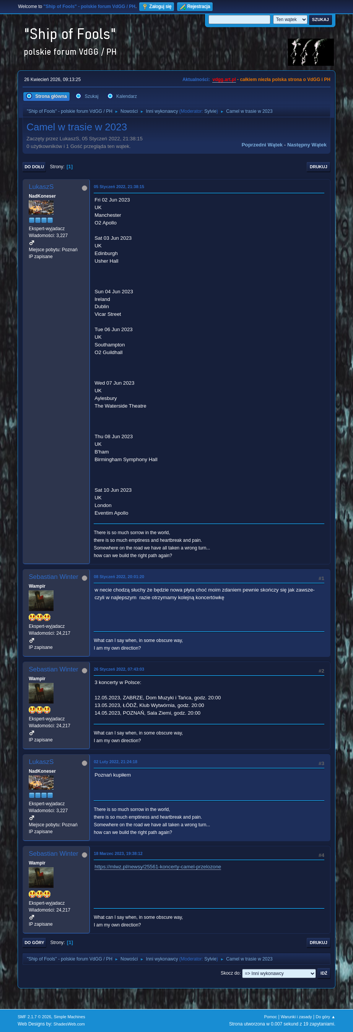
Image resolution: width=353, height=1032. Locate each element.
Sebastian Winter (53, 576)
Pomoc (270, 1016)
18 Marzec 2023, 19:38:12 (118, 853)
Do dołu (34, 166)
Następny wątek (307, 145)
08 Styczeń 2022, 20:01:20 (119, 576)
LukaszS (41, 186)
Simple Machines (69, 1016)
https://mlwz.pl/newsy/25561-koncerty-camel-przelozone (157, 866)
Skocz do (230, 973)
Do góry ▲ (325, 1016)
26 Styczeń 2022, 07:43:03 (119, 669)
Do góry (34, 942)
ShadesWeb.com (69, 1024)
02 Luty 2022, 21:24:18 (115, 761)
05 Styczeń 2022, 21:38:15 (119, 186)
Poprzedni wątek (262, 145)
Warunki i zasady (296, 1016)
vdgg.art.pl (224, 79)
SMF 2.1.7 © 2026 (34, 1016)
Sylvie (210, 111)
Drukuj (318, 166)
